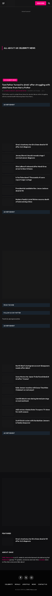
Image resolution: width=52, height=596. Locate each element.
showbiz (42, 560)
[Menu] (3, 3)
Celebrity (9, 584)
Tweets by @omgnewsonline (11, 319)
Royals (17, 584)
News (34, 584)
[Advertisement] (26, 27)
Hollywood (5, 560)
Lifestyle (26, 584)
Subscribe (40, 3)
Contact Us (42, 584)
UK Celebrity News (10, 80)
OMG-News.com (7, 557)
